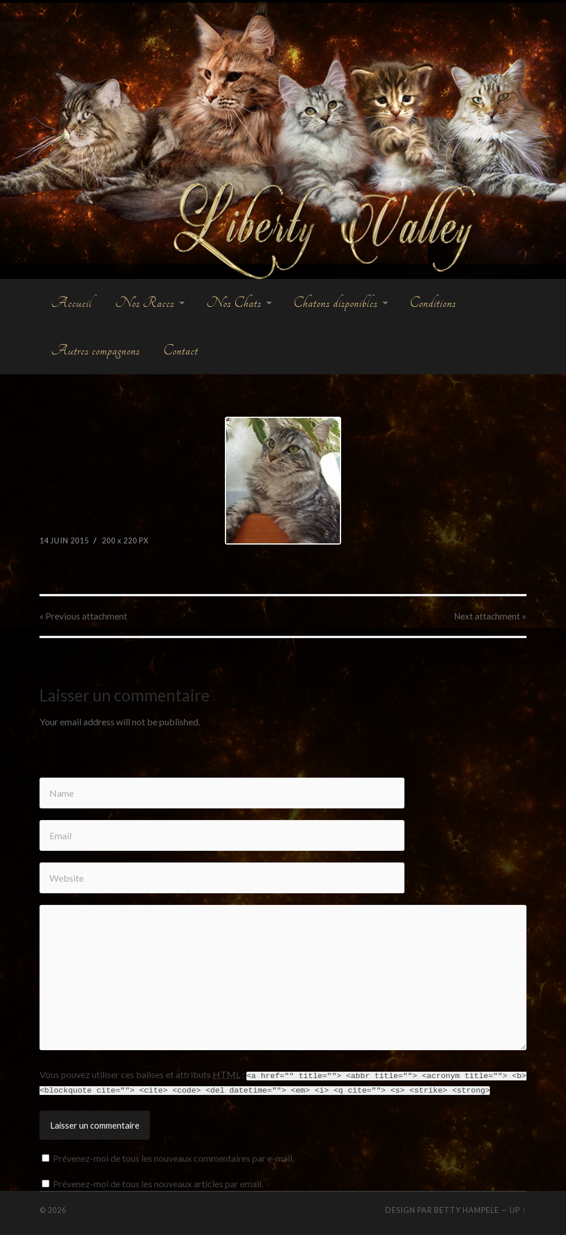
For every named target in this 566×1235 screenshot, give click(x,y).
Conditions (433, 303)
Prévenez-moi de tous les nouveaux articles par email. (158, 1182)
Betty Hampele (466, 1208)
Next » (490, 616)
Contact (180, 350)
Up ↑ (518, 1208)
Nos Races (144, 303)
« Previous (83, 616)
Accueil (71, 303)
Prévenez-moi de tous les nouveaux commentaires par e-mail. (173, 1156)
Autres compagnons (95, 350)
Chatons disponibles (335, 303)
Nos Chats (233, 303)
